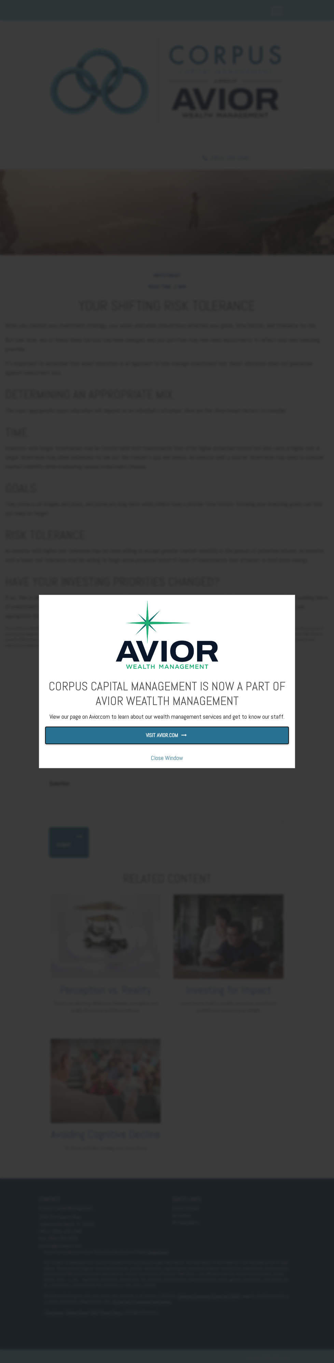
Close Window (167, 758)
